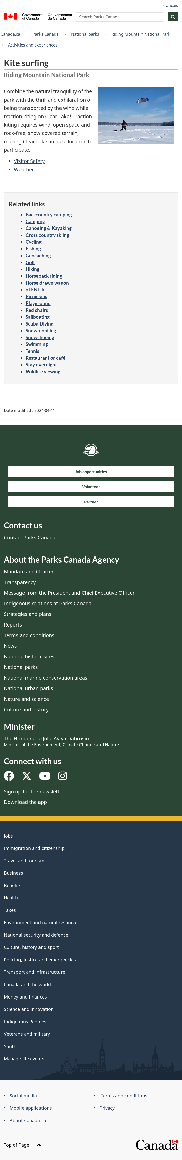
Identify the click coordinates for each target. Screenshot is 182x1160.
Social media (23, 1096)
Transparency (20, 582)
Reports (13, 624)
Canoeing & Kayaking (49, 228)
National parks (85, 34)
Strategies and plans (27, 614)
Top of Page (22, 1145)
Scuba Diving (39, 324)
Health (11, 898)
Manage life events (24, 1059)
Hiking (32, 269)
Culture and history (26, 709)
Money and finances (25, 997)
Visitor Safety (29, 161)
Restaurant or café (45, 358)
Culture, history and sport (31, 947)
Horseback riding (44, 276)
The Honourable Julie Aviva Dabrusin (61, 741)
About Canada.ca (28, 1120)
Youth (10, 1046)
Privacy (107, 1108)
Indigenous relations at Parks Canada (47, 603)
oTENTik (35, 289)
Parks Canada (45, 34)
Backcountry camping (49, 214)
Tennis (32, 351)
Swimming (37, 344)
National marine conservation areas (45, 677)
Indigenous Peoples (25, 1021)
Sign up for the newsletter (34, 791)
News (10, 645)
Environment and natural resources (42, 922)
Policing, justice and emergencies (40, 960)
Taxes (10, 910)
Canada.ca (10, 34)
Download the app (25, 802)
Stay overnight (41, 364)
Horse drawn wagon (47, 283)
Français (170, 5)
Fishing (33, 248)
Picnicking (37, 296)
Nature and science (26, 698)
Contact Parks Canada (29, 537)
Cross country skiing (47, 235)
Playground (38, 303)
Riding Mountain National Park (140, 34)
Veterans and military (27, 1034)
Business (13, 873)
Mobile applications (31, 1108)
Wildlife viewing (43, 371)
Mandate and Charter (29, 571)
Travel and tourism (24, 860)
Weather (24, 169)
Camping (35, 221)
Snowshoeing (40, 337)
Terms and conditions (29, 635)
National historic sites (29, 656)
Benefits (13, 885)
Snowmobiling (41, 330)
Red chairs (37, 310)
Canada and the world (27, 984)
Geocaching (38, 255)
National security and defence (36, 935)
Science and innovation (29, 1009)
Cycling (34, 242)
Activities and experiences (32, 45)
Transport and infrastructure (34, 972)
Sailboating (38, 317)
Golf (30, 262)
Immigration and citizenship (34, 848)
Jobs (8, 836)
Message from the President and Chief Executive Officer (69, 592)
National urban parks (28, 688)
